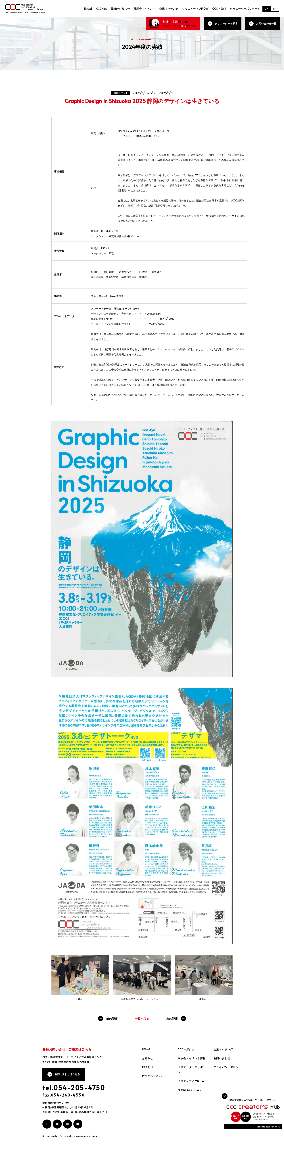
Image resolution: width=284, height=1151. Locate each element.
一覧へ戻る (142, 1018)
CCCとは (101, 8)
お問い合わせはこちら (67, 1074)
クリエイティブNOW (195, 8)
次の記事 (172, 1018)
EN (274, 8)
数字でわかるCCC (153, 1076)
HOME (88, 8)
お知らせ (147, 1058)
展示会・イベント (145, 8)
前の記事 (112, 1018)
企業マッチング (168, 8)
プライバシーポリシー (227, 1067)
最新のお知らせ (120, 8)
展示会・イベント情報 (192, 1058)
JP (266, 8)
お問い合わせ (222, 1058)
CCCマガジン (186, 1049)
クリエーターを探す (226, 23)
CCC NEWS (219, 8)
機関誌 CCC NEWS (189, 1090)
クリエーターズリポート (245, 8)
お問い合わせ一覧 (266, 23)
